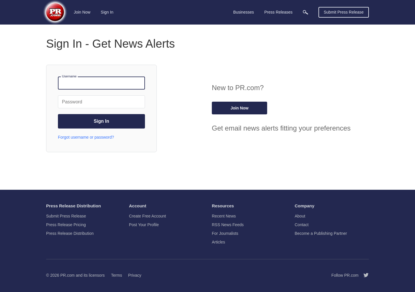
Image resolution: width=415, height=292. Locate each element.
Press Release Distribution (70, 233)
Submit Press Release (344, 12)
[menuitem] (305, 12)
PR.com (67, 275)
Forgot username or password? (86, 137)
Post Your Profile (144, 224)
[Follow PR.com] (364, 275)
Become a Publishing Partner (321, 233)
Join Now (82, 12)
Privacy (134, 275)
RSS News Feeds (228, 224)
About (300, 216)
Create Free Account (147, 216)
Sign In (107, 12)
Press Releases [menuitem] (278, 12)
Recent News (224, 216)
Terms (116, 275)
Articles (218, 242)
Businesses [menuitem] (243, 12)
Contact (302, 224)
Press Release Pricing (66, 224)
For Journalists (225, 233)
